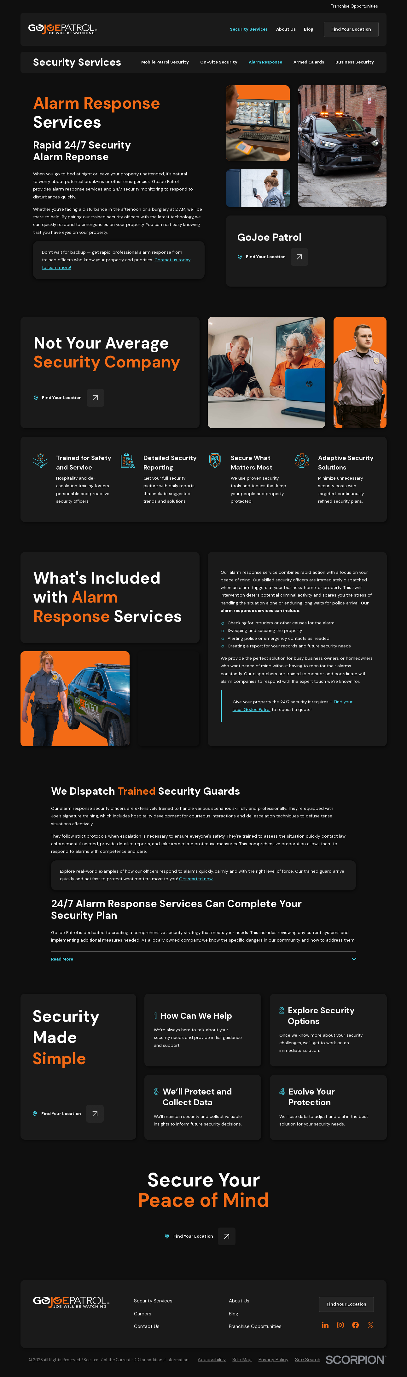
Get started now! (196, 879)
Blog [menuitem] (308, 29)
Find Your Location (351, 29)
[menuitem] (165, 62)
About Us (239, 1301)
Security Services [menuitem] (249, 29)
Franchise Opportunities (354, 6)
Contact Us (147, 1326)
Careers (142, 1314)
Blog (233, 1314)
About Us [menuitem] (286, 29)
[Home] (62, 29)
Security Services (153, 1301)
